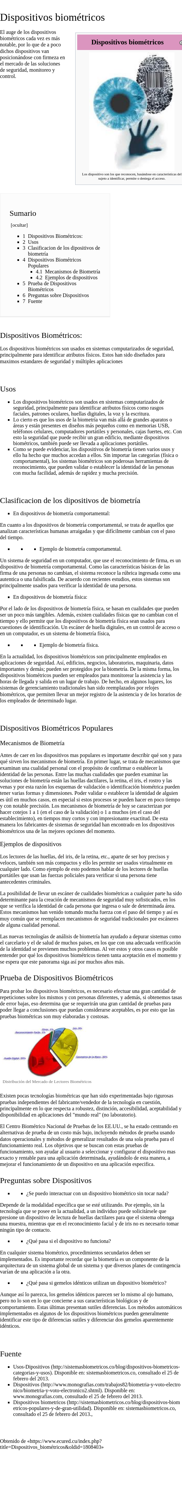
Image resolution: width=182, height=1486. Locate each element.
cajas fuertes (148, 431)
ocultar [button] (19, 225)
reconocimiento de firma (141, 560)
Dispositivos (26, 1384)
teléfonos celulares (33, 431)
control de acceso (158, 627)
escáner (76, 627)
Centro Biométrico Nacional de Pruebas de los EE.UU (63, 1126)
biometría (117, 669)
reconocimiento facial (91, 1223)
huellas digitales (88, 413)
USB (163, 425)
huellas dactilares (89, 780)
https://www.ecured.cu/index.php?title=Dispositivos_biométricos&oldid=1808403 (51, 1444)
